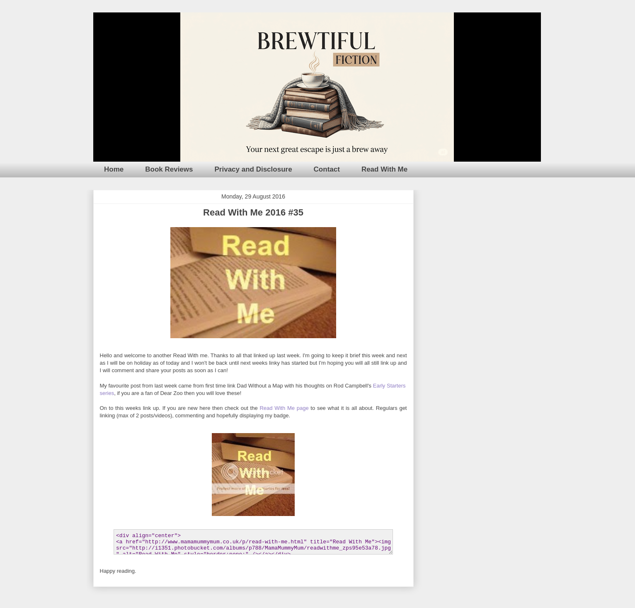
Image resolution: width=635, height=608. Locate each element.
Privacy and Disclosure (253, 169)
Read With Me (384, 169)
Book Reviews (169, 169)
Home (114, 169)
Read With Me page (283, 408)
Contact (327, 169)
